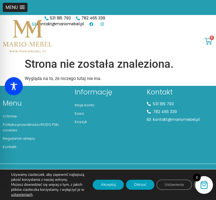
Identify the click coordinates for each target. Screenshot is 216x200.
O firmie (10, 116)
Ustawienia (173, 182)
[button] (15, 7)
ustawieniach (25, 194)
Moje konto (85, 105)
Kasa (79, 113)
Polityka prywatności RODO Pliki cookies (31, 127)
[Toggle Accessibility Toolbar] (13, 86)
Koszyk (81, 121)
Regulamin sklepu (19, 138)
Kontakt (9, 146)
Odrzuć (138, 182)
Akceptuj (106, 182)
